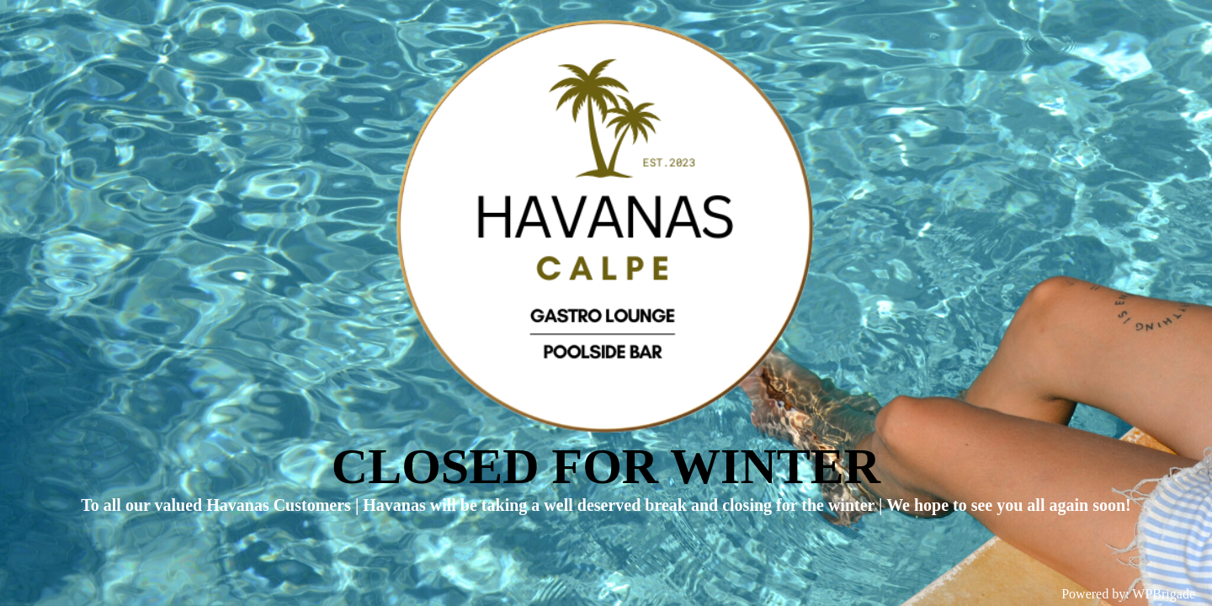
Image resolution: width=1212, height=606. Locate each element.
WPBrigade (1163, 594)
